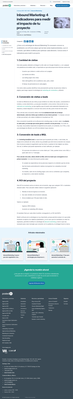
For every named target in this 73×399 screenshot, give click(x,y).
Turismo (22, 315)
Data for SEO (5, 318)
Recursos (43, 5)
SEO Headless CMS (6, 342)
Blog (51, 5)
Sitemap (50, 310)
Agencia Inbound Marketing (8, 331)
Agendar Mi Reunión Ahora (36, 283)
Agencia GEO (5, 306)
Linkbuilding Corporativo (8, 328)
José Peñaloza (27, 35)
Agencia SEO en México (8, 308)
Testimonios (51, 308)
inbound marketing (50, 221)
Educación (23, 306)
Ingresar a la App (66, 1)
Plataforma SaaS (6, 340)
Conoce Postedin (56, 1)
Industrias (33, 5)
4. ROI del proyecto (6, 54)
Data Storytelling (6, 338)
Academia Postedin (36, 303)
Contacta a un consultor (8, 1)
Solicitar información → (62, 5)
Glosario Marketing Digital (38, 306)
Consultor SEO (5, 315)
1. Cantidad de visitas (6, 45)
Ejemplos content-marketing (38, 319)
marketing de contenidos (49, 90)
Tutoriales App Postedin (37, 316)
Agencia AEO (5, 303)
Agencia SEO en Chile (7, 310)
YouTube (66, 303)
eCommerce (23, 308)
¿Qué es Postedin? (52, 301)
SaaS (22, 317)
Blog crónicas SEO (36, 301)
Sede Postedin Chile (9, 372)
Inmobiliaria (23, 301)
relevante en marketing (24, 106)
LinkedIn (66, 301)
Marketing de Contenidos (8, 333)
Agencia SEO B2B (6, 313)
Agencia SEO (5, 301)
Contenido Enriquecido (7, 335)
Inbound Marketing (36, 10)
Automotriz (23, 303)
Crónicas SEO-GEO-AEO (23, 10)
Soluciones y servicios (20, 5)
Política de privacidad (30, 397)
